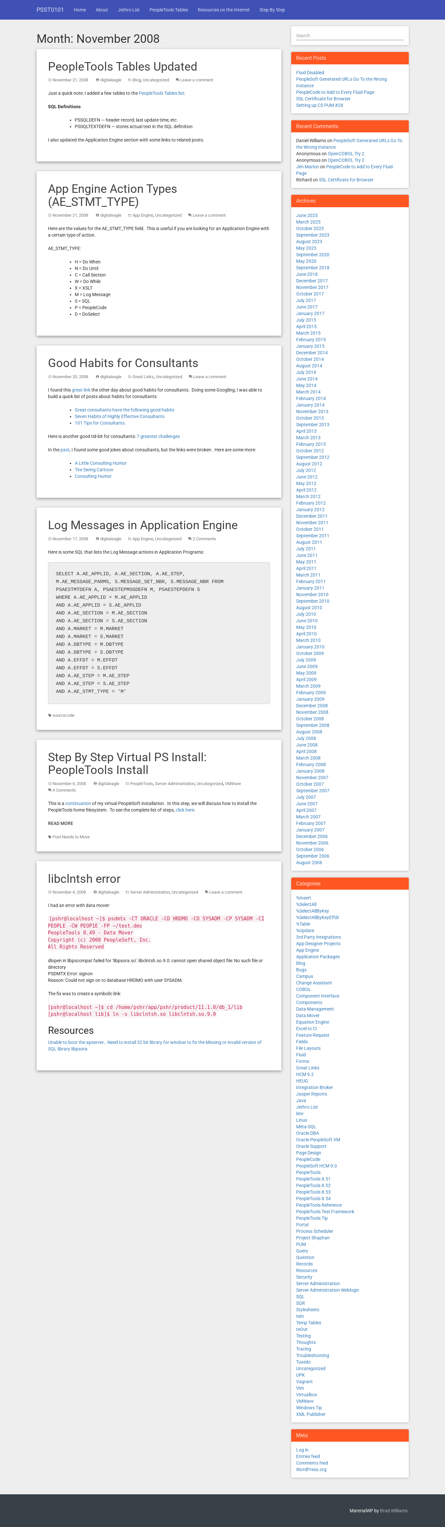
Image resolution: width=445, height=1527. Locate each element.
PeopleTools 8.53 (313, 1192)
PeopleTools (141, 783)
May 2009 (306, 673)
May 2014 (306, 385)
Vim (300, 1388)
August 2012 (309, 463)
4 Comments (64, 790)
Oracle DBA (307, 1133)
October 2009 (310, 653)
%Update (305, 930)
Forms (302, 1061)
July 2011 (306, 548)
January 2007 (310, 829)
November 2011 (312, 522)
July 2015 (306, 320)
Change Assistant (314, 982)
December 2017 (312, 280)
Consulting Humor (93, 476)
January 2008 (310, 771)
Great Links (143, 376)
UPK (300, 1375)
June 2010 (307, 620)
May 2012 (306, 483)
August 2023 (309, 241)
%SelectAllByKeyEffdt (317, 917)
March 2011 (308, 575)
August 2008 (309, 731)
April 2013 (306, 431)
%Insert (303, 897)
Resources (306, 1270)
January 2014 (310, 405)
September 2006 (312, 856)
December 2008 (312, 705)
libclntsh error (84, 879)
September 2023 (312, 235)
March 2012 (308, 496)
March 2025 (308, 222)
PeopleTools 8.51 (313, 1179)
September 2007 (312, 790)
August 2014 (309, 365)
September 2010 (312, 601)
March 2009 (308, 686)
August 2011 (309, 542)
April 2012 (306, 490)
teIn (300, 1316)
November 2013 (312, 411)
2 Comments (204, 538)
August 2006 (309, 862)
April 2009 (306, 679)
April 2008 (306, 751)
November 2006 (312, 843)
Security (304, 1277)
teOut (302, 1329)
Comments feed (312, 1463)
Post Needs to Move (71, 836)
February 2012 (311, 503)
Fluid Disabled (310, 72)
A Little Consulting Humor (101, 463)
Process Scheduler (314, 1231)
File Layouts (308, 1048)
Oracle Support (311, 1146)
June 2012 (307, 476)
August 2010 (309, 607)
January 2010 (310, 646)
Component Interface (317, 995)
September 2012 (312, 457)
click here (185, 810)
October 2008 (310, 718)
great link (81, 390)
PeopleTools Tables (169, 9)
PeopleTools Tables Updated (122, 67)
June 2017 (307, 307)
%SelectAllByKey (312, 911)
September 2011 (312, 535)
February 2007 (311, 823)
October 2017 (310, 293)
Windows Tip (309, 1407)
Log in (302, 1449)
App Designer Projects (318, 943)
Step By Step (272, 9)
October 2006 (310, 849)
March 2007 (308, 816)
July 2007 (306, 797)
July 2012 (306, 470)
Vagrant (304, 1381)
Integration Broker (314, 1087)
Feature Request (312, 1035)
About (102, 9)
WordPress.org (311, 1469)
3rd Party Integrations (318, 937)
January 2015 (310, 346)
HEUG (302, 1080)
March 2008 (308, 758)
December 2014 (312, 352)
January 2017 (310, 313)
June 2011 (307, 555)
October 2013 (310, 418)
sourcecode (63, 715)
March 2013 (308, 437)
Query (302, 1250)
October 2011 (310, 529)
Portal (302, 1224)
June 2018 (307, 274)
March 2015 (308, 333)
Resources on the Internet (224, 9)
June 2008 (307, 744)
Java (301, 1100)
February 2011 (311, 581)
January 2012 (310, 509)
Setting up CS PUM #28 (319, 105)
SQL (300, 1296)
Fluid (301, 1054)
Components (309, 1002)
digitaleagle (110, 79)
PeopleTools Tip (312, 1218)
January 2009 (310, 699)
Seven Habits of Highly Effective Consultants (120, 416)
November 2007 (312, 777)
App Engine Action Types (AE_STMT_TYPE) (112, 195)
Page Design (308, 1152)
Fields (302, 1041)
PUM (301, 1244)
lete (299, 1113)
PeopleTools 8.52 (313, 1185)
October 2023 (310, 228)
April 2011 (306, 568)
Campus (304, 976)
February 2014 (311, 398)
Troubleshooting (312, 1355)
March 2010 (308, 640)
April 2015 (306, 326)
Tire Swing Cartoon (94, 469)
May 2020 (306, 261)
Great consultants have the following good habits (124, 409)
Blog (137, 79)
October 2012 (310, 450)
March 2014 (308, 391)
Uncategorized (156, 79)
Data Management (315, 1009)
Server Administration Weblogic (327, 1290)
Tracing (303, 1348)
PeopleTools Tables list (161, 93)
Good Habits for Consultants (123, 363)
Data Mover (308, 1015)
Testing (303, 1335)
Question (305, 1257)
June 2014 (307, 378)
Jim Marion (307, 166)
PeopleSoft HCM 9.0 (316, 1165)
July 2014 (306, 372)
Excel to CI (306, 1028)
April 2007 (306, 810)
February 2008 (311, 764)
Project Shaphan (313, 1237)
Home (80, 9)
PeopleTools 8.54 (313, 1198)
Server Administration (175, 783)
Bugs (301, 969)
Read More (60, 823)
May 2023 (306, 248)
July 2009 (306, 660)
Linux (301, 1120)
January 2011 (310, 588)
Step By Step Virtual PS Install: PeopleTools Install (127, 763)
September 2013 (312, 424)
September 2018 (312, 267)
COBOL (303, 989)
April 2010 (306, 633)
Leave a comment (196, 79)
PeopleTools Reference (319, 1205)
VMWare (233, 783)
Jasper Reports (311, 1094)
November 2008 (312, 712)
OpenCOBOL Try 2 (346, 153)
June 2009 (307, 666)
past (65, 449)
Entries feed (308, 1456)
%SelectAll (306, 904)
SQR (300, 1303)
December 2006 (312, 836)
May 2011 (306, 561)
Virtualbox (306, 1394)
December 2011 (312, 516)
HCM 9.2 (305, 1074)
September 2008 (312, 725)
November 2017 (312, 287)
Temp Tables (308, 1322)
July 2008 (306, 738)
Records (304, 1264)
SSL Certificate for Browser (323, 98)
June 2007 (307, 803)
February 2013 (311, 444)
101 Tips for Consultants (100, 423)
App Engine (143, 215)
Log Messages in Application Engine (143, 525)
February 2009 (311, 692)
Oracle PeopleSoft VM (318, 1139)
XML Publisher (311, 1414)
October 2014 (310, 359)
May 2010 (306, 627)
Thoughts (306, 1342)
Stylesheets (307, 1309)
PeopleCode (308, 1159)
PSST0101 (50, 9)
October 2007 (310, 784)
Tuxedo (303, 1362)
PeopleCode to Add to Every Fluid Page (335, 92)
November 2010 (312, 594)
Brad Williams (393, 1510)
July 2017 (306, 300)
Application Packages (318, 956)
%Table (303, 924)
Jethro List (129, 9)
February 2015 (311, 339)
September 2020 (312, 254)
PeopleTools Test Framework (325, 1211)
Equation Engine (312, 1022)
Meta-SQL (306, 1126)
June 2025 (307, 215)
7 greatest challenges (158, 436)
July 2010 (306, 614)
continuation (78, 803)
